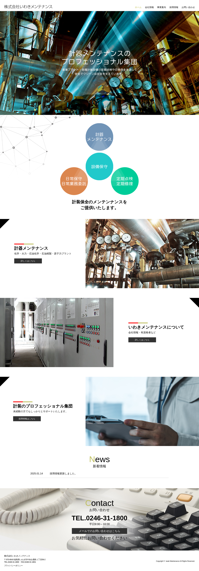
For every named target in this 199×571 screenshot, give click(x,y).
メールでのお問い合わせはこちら (99, 531)
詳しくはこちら (28, 261)
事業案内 (161, 7)
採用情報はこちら (27, 418)
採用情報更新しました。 (63, 473)
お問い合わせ (188, 7)
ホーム (138, 7)
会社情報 (149, 7)
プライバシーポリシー (13, 565)
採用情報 (173, 7)
